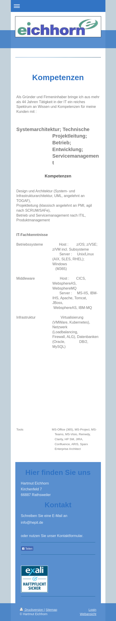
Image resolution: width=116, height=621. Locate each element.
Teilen (27, 548)
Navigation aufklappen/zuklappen (58, 6)
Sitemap (51, 610)
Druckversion (32, 610)
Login (92, 610)
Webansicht (88, 614)
